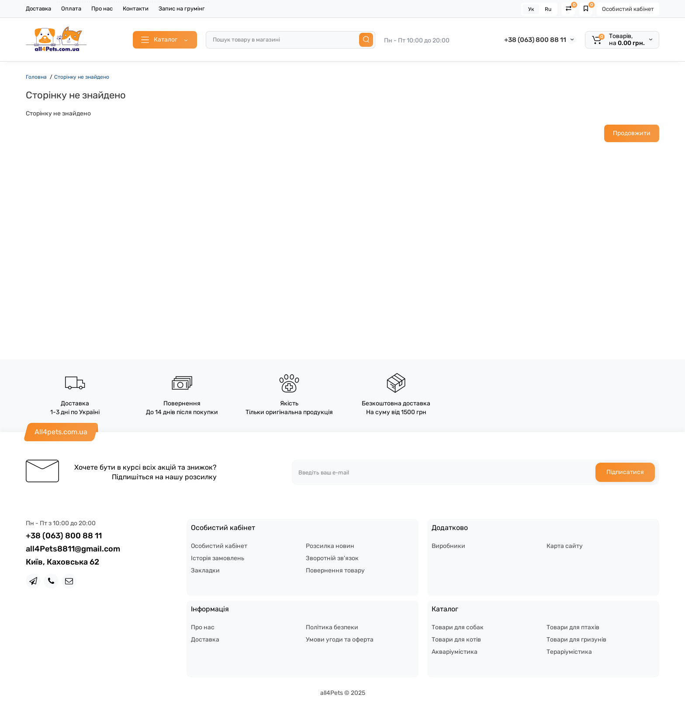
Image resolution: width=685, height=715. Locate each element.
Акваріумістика (454, 652)
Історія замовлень (217, 558)
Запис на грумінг (182, 8)
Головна (36, 77)
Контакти (136, 8)
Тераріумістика (569, 652)
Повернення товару (335, 570)
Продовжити (631, 133)
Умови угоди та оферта (340, 639)
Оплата (71, 8)
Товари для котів (456, 639)
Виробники (448, 546)
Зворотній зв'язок (332, 558)
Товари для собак (458, 627)
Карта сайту (565, 546)
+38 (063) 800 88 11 (535, 40)
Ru (548, 9)
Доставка (38, 8)
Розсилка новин (330, 546)
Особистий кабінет (628, 9)
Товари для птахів (573, 627)
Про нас (102, 8)
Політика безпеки (332, 627)
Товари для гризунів (576, 639)
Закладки (205, 570)
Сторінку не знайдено (81, 77)
